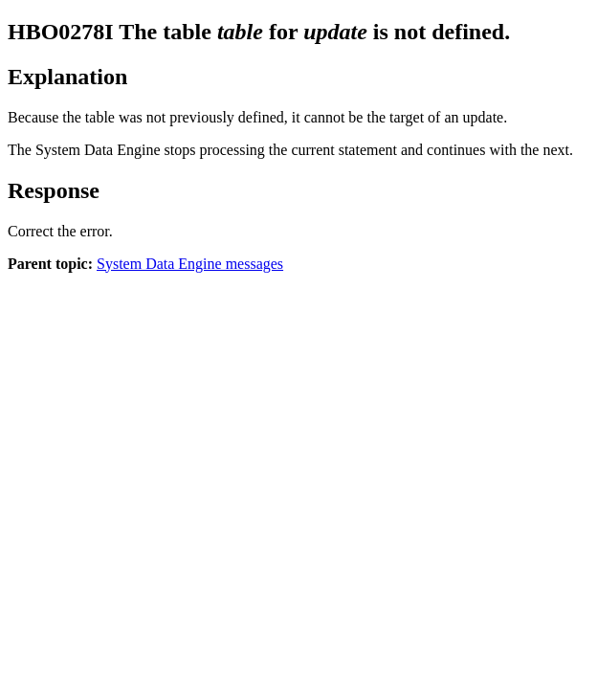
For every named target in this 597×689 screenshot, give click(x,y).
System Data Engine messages (190, 264)
